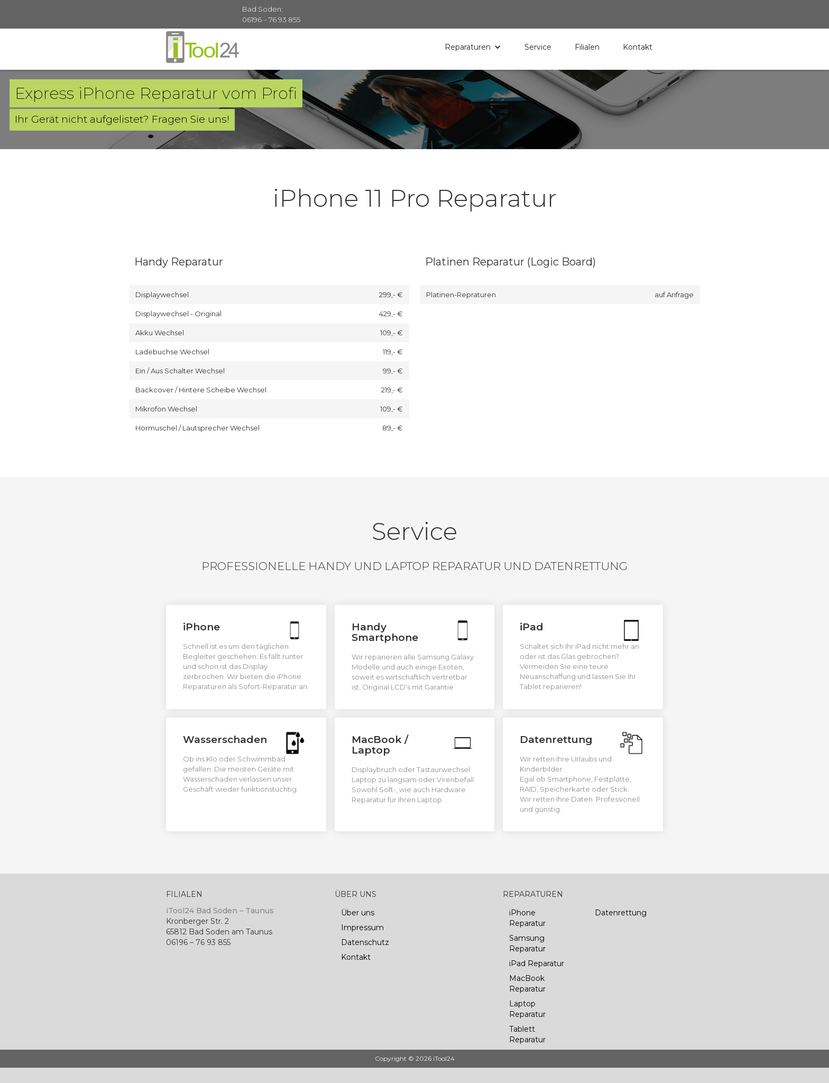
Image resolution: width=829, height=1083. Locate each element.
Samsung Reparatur (527, 943)
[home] (202, 47)
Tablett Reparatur (527, 1034)
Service (537, 47)
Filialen (587, 47)
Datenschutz (365, 942)
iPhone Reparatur (527, 918)
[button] (473, 47)
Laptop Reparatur (527, 1009)
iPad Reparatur (536, 963)
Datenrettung (621, 912)
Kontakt (637, 47)
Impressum (362, 927)
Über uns (357, 912)
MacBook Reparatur (527, 984)
